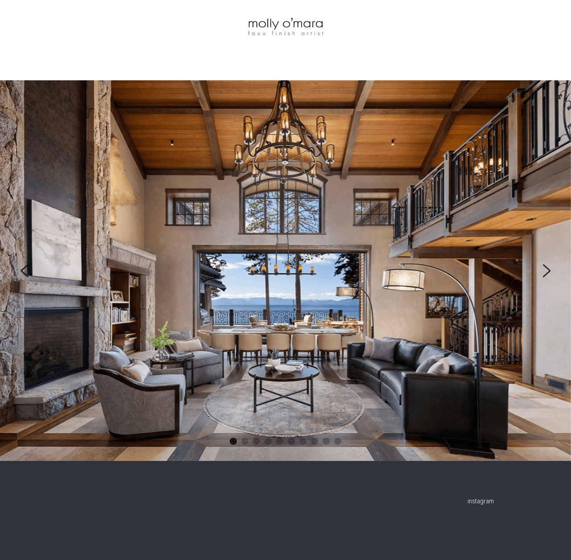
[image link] (285, 24)
